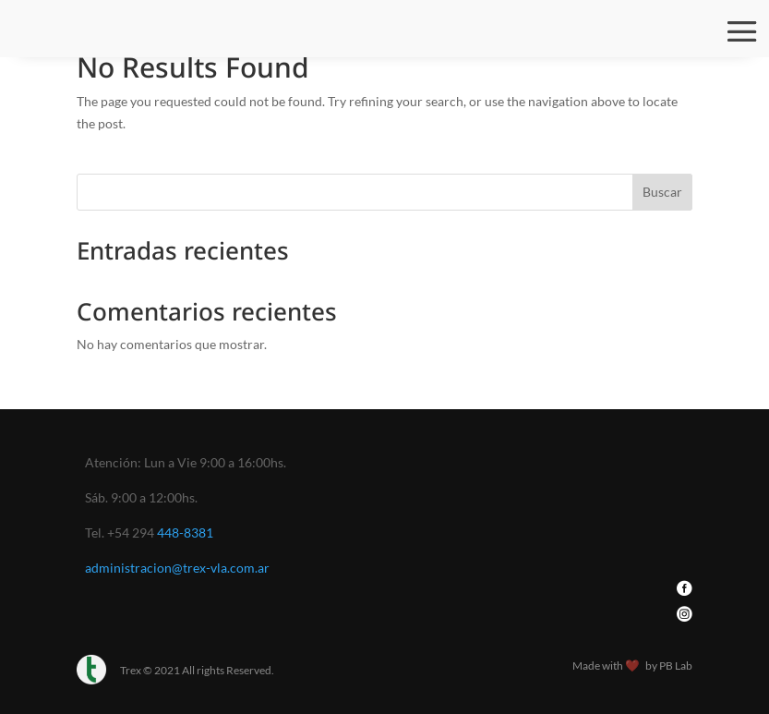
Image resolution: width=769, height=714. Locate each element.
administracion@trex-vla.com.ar (177, 567)
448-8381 (185, 532)
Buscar (662, 192)
